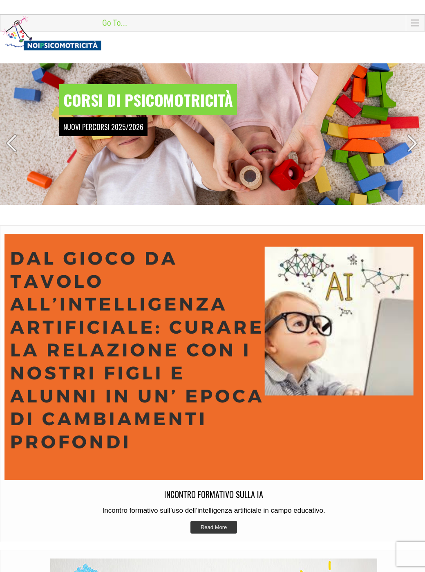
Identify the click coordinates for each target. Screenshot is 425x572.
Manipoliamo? (243, 546)
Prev (12, 143)
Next (413, 143)
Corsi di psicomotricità (148, 99)
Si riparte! (238, 559)
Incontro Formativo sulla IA (260, 533)
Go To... (114, 23)
